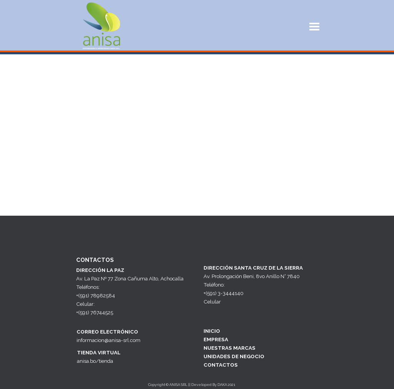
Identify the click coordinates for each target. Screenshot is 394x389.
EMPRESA (216, 339)
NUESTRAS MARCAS (229, 348)
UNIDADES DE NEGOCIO (234, 356)
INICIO (212, 331)
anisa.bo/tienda (95, 361)
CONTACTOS (221, 365)
